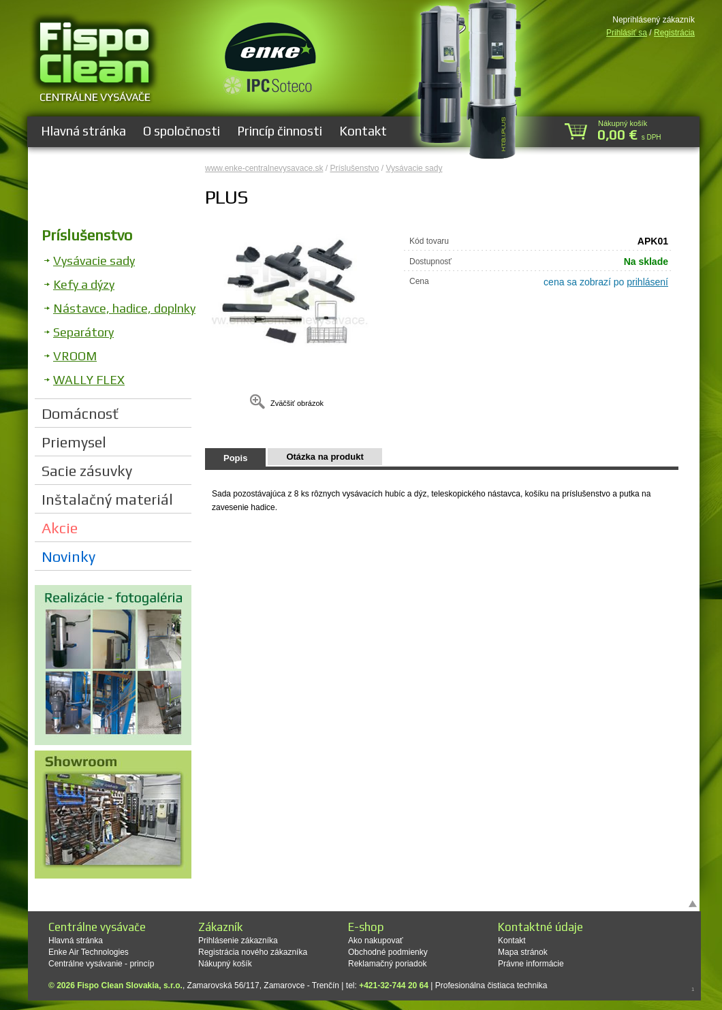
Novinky (68, 556)
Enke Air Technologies (88, 952)
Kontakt (363, 130)
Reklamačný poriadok (387, 963)
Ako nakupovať (375, 940)
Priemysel (74, 442)
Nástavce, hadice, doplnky (124, 308)
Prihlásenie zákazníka (238, 940)
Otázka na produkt (324, 457)
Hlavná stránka (83, 130)
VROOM (75, 356)
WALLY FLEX (89, 380)
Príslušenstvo (87, 235)
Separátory (83, 332)
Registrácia (674, 32)
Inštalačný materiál (107, 499)
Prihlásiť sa (626, 32)
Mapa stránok (523, 952)
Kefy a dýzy (83, 284)
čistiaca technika (517, 985)
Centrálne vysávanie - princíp (101, 963)
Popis (235, 458)
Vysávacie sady (94, 260)
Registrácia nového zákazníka (252, 952)
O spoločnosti (181, 130)
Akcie (60, 528)
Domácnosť (80, 413)
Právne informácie (531, 963)
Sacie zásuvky (87, 470)
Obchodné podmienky (388, 952)
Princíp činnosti (279, 130)
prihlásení (647, 282)
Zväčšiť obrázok (297, 403)
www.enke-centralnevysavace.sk (264, 168)
